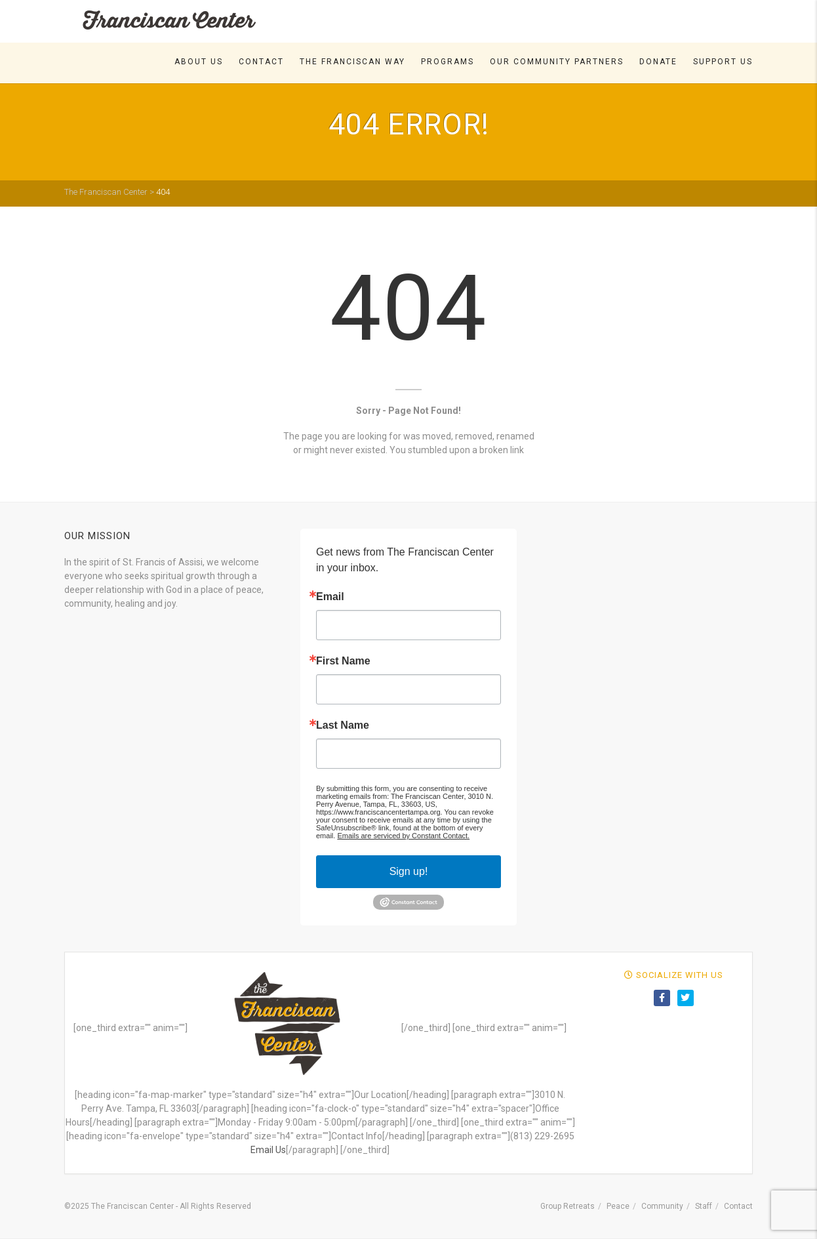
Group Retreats (567, 1206)
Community (662, 1206)
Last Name (342, 725)
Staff (703, 1206)
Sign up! (408, 871)
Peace (618, 1206)
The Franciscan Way (352, 61)
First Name (343, 661)
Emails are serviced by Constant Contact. (403, 836)
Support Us (723, 61)
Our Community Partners (557, 61)
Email (330, 597)
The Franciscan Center (106, 192)
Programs (447, 61)
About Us (198, 61)
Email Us (268, 1150)
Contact (261, 61)
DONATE (658, 61)
